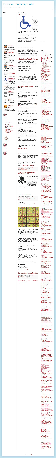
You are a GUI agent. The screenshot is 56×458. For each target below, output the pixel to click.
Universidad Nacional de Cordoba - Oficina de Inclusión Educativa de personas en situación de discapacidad (46, 444)
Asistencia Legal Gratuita (45, 166)
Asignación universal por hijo (45, 75)
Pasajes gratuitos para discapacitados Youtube (46, 328)
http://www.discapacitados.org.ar (26, 194)
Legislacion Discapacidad (45, 283)
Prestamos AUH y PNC (44, 65)
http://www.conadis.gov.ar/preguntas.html (27, 165)
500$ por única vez (44, 140)
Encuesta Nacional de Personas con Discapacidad (46, 238)
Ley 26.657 (42, 287)
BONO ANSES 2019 (44, 76)
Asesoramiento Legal (44, 96)
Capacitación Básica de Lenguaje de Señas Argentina (10, 129)
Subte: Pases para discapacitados (46, 421)
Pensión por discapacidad (45, 55)
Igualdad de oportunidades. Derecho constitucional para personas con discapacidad (46, 266)
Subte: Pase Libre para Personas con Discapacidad (46, 420)
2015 (5, 145)
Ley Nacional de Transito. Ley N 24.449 (46, 288)
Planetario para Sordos (44, 345)
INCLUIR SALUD (43, 117)
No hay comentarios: (21, 168)
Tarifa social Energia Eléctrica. (45, 74)
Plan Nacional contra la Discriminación (44, 340)
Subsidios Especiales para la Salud (46, 128)
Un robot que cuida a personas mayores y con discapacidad (45, 442)
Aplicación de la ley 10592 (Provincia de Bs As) (47, 156)
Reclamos (42, 369)
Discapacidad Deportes (44, 113)
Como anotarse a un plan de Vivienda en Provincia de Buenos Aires (46, 190)
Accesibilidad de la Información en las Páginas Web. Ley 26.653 (46, 146)
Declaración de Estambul (45, 211)
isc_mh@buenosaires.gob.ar (24, 269)
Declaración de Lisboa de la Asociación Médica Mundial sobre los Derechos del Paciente (47, 213)
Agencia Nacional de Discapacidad (46, 94)
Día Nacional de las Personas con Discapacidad (46, 230)
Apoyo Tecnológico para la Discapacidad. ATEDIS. (9, 122)
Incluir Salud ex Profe (44, 81)
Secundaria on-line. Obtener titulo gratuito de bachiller (46, 396)
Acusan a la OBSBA (44, 155)
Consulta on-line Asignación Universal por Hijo (46, 198)
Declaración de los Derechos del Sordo (46, 214)
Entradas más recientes (21, 280)
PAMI (42, 82)
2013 (5, 143)
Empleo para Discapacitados (45, 54)
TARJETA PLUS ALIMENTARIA (45, 426)
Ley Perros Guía (43, 291)
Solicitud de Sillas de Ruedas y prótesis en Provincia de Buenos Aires (26, 173)
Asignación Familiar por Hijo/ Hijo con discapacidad (46, 162)
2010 (5, 116)
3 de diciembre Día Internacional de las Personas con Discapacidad (47, 90)
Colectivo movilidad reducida (45, 186)
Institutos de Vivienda (44, 271)
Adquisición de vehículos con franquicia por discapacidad (45, 93)
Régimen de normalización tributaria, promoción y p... (9, 126)
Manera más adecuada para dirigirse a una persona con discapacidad (46, 303)
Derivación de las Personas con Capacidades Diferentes (45, 221)
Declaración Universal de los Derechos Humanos (46, 210)
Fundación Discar (43, 256)
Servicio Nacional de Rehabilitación (46, 85)
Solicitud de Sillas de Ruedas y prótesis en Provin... (9, 131)
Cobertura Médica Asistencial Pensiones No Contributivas (45, 185)
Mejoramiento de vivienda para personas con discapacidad (45, 309)
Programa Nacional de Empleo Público (47, 358)
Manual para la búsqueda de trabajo (46, 305)
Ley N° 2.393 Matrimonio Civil (45, 290)
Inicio (29, 280)
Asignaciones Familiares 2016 (45, 97)
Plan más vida (43, 344)
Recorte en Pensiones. (44, 84)
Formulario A (32, 124)
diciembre (6, 141)
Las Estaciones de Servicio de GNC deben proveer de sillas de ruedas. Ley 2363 (46, 280)
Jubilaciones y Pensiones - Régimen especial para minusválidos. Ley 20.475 (46, 273)
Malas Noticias (43, 301)
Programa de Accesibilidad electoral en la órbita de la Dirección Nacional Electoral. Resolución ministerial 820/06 (46, 360)
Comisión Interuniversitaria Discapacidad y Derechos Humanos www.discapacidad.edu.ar (46, 188)
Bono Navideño (43, 67)
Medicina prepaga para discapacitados (46, 307)
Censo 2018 (43, 101)
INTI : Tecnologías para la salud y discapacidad (46, 263)
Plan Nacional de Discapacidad (45, 121)
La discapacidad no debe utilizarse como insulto (46, 278)
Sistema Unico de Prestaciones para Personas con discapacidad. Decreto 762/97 (46, 401)
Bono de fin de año (44, 56)
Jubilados (42, 70)
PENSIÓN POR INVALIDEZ (45, 58)
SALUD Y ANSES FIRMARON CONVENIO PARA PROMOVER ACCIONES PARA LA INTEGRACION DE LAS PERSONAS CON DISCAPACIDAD (46, 390)
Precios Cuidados (43, 122)
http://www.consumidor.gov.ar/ (23, 153)
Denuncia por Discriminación (45, 107)
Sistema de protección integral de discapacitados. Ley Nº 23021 (46, 408)
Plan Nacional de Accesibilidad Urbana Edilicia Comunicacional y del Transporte (46, 342)
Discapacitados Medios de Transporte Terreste (46, 228)
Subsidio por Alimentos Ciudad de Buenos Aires (46, 417)
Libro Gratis (43, 72)
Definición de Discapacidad (45, 216)
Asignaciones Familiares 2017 (45, 160)
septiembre (6, 138)
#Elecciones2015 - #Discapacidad (46, 138)
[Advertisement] (28, 9)
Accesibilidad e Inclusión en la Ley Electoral (46, 148)
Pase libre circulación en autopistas (46, 120)
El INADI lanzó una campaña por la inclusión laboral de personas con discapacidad (46, 233)
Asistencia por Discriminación (45, 167)
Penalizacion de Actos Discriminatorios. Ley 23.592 (45, 335)
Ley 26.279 (42, 286)
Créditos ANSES (43, 105)
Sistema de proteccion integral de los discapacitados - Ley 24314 (46, 406)
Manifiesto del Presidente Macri (46, 304)
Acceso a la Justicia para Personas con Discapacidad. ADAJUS (46, 149)
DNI (41, 106)
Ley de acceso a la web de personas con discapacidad (47, 294)
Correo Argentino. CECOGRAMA (46, 203)
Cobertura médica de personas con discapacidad (46, 103)
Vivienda (42, 88)
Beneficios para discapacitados (45, 175)
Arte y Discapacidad (44, 159)
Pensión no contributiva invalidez (46, 60)
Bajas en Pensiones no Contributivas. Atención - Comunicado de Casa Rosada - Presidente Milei (11, 52)
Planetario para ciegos (44, 346)
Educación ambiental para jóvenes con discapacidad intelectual (47, 231)
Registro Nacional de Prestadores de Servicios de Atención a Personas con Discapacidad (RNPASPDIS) (46, 378)
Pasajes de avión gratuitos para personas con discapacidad (45, 119)
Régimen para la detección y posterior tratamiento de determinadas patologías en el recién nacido (46, 387)
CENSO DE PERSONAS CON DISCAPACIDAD (45, 180)
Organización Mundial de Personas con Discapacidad (46, 322)
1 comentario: (20, 197)
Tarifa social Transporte (44, 430)
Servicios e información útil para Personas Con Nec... (9, 124)
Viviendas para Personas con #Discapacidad (45, 137)
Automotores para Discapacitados (46, 61)
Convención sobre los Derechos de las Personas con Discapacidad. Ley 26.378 (47, 199)
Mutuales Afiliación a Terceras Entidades (45, 312)
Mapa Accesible (43, 306)
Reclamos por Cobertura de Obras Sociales (46, 124)
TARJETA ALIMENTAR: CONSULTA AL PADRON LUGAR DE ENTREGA (11, 92)
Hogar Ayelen (43, 116)
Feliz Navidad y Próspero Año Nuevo (46, 252)
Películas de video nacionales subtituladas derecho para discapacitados (45, 334)
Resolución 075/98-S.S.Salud (22, 148)
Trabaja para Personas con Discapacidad (45, 437)
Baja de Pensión (43, 51)
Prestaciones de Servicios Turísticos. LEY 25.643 (46, 352)
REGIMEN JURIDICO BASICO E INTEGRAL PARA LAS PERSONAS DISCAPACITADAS (46, 368)
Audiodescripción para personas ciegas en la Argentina (46, 169)
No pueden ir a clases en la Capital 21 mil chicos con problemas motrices (46, 317)
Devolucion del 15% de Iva (45, 112)
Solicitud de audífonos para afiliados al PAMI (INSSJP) (46, 415)
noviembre (6, 140)
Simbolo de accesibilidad (44, 399)
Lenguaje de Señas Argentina (24, 277)
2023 (5, 153)
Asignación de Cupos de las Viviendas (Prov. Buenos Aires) (46, 163)
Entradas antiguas (35, 280)
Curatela (42, 208)
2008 (5, 114)
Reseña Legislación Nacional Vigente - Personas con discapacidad (46, 383)
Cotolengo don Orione (44, 204)
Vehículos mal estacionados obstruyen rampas (46, 448)
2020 (5, 151)
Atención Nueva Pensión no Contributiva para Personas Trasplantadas (11, 73)
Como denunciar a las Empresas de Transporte (46, 192)
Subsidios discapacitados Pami (45, 418)
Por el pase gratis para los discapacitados (45, 348)
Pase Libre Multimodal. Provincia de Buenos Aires (46, 330)
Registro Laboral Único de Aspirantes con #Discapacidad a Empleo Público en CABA (46, 374)
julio (5, 136)
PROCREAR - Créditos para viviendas (46, 83)
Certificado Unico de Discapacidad (46, 57)
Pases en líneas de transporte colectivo (47, 331)
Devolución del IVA (44, 222)
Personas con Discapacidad (18, 4)
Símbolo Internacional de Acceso (46, 422)
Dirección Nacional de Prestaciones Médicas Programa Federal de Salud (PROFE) (46, 226)
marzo (6, 121)
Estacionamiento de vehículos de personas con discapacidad (46, 241)
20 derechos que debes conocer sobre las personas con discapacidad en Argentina (11, 65)
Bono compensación (44, 177)
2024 (5, 154)
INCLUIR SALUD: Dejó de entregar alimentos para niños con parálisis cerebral (46, 261)
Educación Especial (44, 64)
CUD (42, 78)
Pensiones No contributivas (45, 59)
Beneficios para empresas (45, 176)
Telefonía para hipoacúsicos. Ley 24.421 (46, 433)
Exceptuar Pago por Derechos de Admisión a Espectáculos (46, 243)
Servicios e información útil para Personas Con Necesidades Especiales (46, 397)
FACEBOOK (43, 250)
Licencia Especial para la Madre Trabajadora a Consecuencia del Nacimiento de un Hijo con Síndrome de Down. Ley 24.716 (46, 297)
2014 (5, 144)
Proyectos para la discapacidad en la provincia (46, 364)
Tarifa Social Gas (43, 429)
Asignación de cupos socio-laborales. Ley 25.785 (46, 165)
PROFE (25, 97)
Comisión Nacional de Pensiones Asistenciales (25, 86)
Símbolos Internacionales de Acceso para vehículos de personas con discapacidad (11, 79)
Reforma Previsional (44, 125)
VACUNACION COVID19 (44, 446)
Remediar (42, 382)
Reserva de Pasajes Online (45, 127)
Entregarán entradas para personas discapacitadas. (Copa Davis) (46, 240)
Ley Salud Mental (43, 285)
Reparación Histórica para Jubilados (46, 126)
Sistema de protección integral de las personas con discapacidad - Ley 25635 (47, 410)
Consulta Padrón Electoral (45, 196)
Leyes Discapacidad (44, 52)
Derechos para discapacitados (45, 111)
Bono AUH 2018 (43, 77)
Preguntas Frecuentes (22, 14)
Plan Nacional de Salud (44, 343)
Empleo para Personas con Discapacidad (45, 80)
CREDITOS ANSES (44, 63)
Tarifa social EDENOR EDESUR (45, 131)
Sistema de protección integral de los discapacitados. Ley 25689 (46, 412)
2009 (5, 115)
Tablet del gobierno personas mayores (47, 427)
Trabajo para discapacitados (45, 87)
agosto (6, 137)
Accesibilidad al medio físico (45, 144)
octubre (6, 139)
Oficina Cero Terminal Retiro (45, 321)
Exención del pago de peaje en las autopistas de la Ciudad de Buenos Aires (46, 249)
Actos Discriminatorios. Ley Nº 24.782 (46, 151)
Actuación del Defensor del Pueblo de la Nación (46, 154)
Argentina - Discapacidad (45, 95)
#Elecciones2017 (43, 139)
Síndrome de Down (44, 425)
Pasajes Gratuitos (43, 53)
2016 (5, 146)
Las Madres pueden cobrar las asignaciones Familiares (45, 282)
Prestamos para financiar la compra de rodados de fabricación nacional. (47, 354)
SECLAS (42, 392)
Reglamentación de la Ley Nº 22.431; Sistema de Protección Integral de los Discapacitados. (46, 380)
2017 (5, 147)
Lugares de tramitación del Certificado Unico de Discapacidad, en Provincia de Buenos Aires (9, 86)
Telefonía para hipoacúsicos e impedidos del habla (45, 432)
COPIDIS (6, 127)
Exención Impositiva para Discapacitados (45, 245)
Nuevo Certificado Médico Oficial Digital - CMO (11, 59)
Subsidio (42, 73)
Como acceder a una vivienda (45, 69)
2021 (5, 152)
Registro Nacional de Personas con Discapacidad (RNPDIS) (46, 376)
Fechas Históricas (43, 251)
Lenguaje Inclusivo (44, 284)
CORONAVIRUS (43, 100)
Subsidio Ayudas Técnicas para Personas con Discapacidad (11, 99)
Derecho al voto (43, 108)
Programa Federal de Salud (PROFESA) (47, 356)
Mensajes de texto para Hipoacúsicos (46, 310)
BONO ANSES (43, 62)
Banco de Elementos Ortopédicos (46, 66)
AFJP (42, 141)
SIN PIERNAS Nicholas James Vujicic (46, 394)
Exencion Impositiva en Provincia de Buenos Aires (46, 115)
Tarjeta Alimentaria (44, 86)
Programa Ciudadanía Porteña (45, 355)
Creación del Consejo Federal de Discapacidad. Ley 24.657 (46, 205)
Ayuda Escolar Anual (44, 170)
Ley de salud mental (44, 295)
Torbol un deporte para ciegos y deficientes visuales (46, 435)
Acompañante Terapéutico (45, 150)
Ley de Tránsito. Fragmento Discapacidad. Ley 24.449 (45, 292)
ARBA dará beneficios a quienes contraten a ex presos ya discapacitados (45, 143)
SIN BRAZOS (43, 393)
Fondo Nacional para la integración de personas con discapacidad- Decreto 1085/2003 (46, 255)
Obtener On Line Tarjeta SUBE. (45, 320)
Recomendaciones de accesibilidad (46, 370)
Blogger (31, 454)
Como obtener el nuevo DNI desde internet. (46, 193)
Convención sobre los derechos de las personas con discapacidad (46, 202)
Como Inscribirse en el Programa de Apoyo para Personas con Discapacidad (11, 106)
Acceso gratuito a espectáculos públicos (11, 45)
